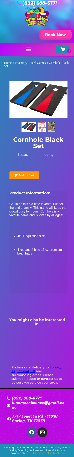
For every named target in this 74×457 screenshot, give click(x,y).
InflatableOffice (55, 453)
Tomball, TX (26, 371)
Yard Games (38, 62)
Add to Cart (24, 175)
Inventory (21, 62)
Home (8, 62)
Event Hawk (33, 453)
